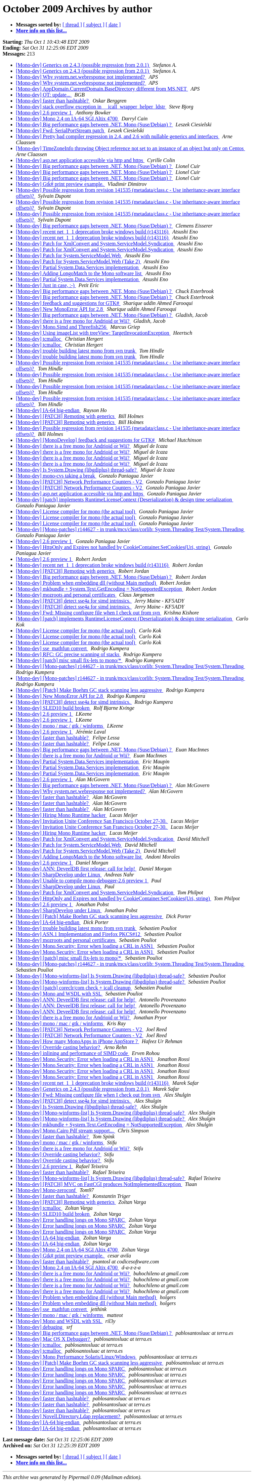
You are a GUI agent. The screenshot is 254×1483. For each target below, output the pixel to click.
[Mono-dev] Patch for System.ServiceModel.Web (69, 255)
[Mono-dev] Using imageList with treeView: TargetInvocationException (93, 333)
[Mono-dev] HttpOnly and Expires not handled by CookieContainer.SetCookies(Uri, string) (113, 547)
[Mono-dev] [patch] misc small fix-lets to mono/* (69, 660)
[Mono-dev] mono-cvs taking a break (56, 476)
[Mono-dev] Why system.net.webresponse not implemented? (81, 77)
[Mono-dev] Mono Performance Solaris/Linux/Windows (76, 1357)
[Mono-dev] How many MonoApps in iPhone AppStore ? (77, 1041)
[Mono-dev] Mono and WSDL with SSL (59, 993)
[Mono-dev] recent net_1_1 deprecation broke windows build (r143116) (93, 231)
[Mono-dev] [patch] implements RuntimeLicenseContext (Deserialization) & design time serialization (124, 499)
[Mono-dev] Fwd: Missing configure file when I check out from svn (88, 612)
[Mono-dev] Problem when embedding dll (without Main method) (86, 583)
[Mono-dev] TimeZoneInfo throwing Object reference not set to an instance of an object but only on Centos (130, 148)
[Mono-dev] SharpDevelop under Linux (59, 874)
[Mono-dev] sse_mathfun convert (52, 648)
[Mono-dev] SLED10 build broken (53, 708)
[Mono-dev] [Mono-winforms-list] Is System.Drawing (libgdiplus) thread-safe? (101, 976)
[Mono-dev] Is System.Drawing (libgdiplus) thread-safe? (77, 470)
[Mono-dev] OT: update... (44, 95)
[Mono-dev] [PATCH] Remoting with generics (66, 416)
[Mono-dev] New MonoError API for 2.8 (60, 309)
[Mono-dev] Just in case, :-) (46, 285)
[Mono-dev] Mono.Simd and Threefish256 (61, 327)
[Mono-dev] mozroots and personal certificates (66, 595)
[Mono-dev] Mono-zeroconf (46, 1190)
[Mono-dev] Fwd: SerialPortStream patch (60, 130)
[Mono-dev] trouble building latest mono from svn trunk (76, 351)
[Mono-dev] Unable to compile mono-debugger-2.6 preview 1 (82, 880)
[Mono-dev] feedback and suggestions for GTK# (68, 303)
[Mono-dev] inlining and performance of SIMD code (72, 1053)
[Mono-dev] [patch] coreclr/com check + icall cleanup (74, 988)
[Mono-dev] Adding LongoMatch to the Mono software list (79, 273)
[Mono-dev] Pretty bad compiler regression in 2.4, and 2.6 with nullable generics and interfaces (117, 136)
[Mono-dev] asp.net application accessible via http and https (80, 160)
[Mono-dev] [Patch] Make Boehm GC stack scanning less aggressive (89, 690)
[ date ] (113, 24)
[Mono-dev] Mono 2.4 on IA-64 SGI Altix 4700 (67, 118)
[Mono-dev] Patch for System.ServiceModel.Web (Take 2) (78, 261)
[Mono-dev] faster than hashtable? (53, 101)
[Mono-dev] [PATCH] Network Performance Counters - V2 (79, 482)
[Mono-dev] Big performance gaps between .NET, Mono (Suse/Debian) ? (94, 124)
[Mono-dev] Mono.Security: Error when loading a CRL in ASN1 (85, 946)
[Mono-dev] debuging (40, 1327)
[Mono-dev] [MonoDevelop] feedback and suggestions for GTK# (86, 440)
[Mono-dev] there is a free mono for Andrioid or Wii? (73, 321)
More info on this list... (41, 30)
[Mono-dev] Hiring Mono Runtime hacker (61, 815)
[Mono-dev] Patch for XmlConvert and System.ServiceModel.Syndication (95, 243)
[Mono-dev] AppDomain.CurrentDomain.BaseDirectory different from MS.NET (102, 89)
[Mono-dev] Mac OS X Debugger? (53, 1339)
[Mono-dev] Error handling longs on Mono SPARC (71, 1220)
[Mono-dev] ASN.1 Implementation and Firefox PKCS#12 (79, 934)
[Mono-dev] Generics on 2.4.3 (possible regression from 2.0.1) (83, 65)
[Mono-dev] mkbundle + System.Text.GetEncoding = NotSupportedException (99, 589)
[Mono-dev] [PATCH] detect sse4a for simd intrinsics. (74, 601)
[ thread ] (72, 24)
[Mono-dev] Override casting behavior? (59, 1047)
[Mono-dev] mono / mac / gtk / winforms (60, 726)
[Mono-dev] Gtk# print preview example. (60, 184)
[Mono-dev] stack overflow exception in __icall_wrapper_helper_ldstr (91, 106)
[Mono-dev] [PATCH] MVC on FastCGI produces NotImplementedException (99, 1184)
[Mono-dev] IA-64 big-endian (48, 410)
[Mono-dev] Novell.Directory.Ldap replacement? (68, 1416)
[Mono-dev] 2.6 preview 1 (44, 112)
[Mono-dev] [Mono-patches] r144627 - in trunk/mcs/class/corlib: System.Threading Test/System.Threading (130, 529)
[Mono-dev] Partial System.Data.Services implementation (78, 267)
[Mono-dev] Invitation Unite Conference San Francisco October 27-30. (92, 821)
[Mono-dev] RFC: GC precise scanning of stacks (68, 654)
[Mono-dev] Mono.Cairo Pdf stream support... (65, 1130)
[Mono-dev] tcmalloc (39, 339)
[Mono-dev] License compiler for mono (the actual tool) (76, 511)
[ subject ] (94, 24)
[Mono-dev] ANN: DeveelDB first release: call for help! (76, 868)
